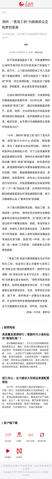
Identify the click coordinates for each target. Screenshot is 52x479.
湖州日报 (38, 52)
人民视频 (8, 452)
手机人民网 (30, 436)
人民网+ (19, 436)
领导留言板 (42, 436)
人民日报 (8, 436)
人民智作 (19, 452)
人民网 (3, 12)
